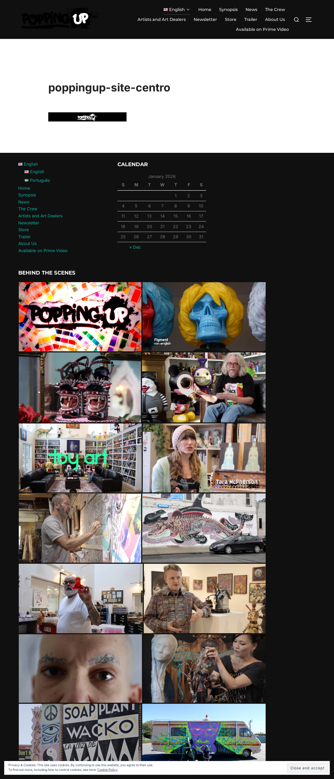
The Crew (275, 9)
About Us (275, 19)
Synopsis (228, 9)
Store (230, 19)
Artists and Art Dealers (162, 19)
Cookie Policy (107, 770)
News (251, 9)
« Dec (135, 256)
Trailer (250, 19)
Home (204, 9)
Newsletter (205, 19)
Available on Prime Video (262, 29)
